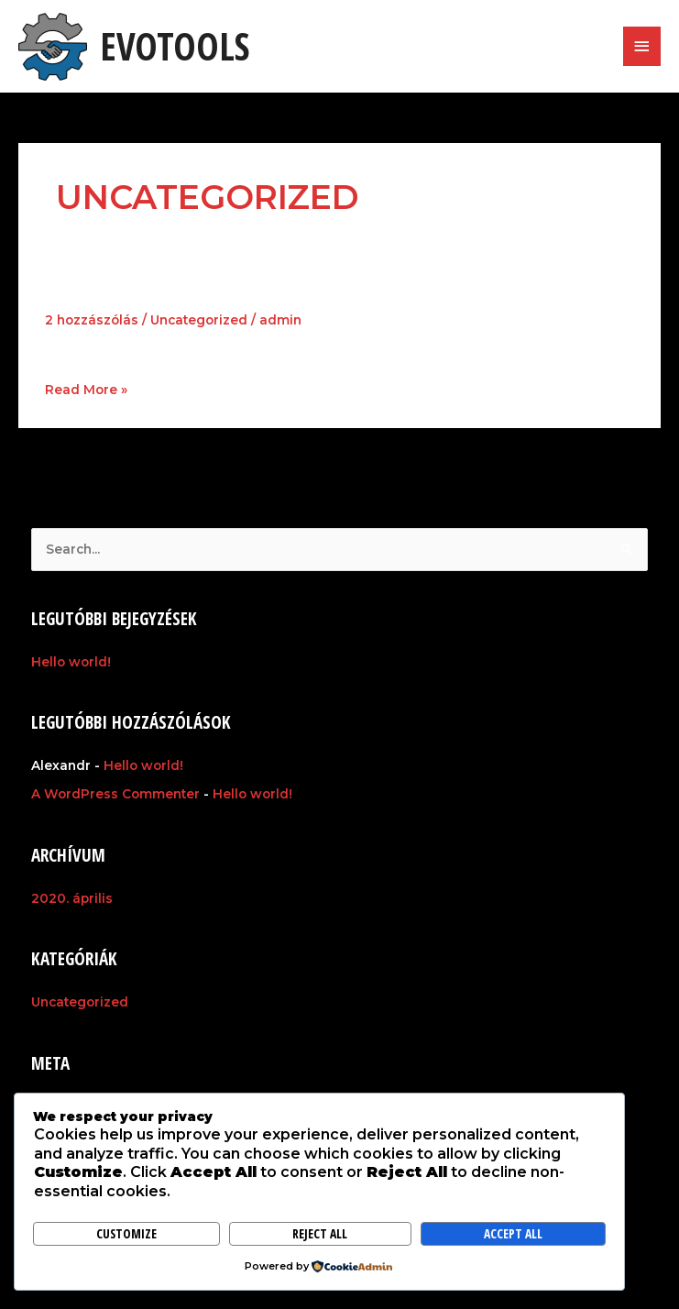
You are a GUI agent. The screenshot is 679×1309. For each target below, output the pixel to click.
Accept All (513, 1233)
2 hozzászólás (91, 320)
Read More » (86, 388)
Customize (126, 1233)
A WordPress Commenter (115, 793)
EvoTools (174, 46)
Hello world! (118, 290)
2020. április (72, 898)
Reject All (319, 1233)
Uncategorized (198, 320)
